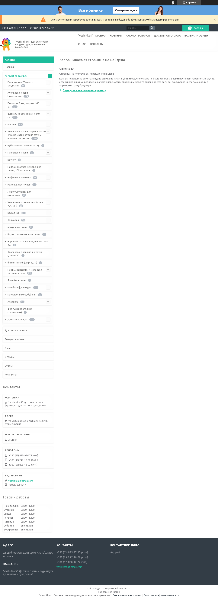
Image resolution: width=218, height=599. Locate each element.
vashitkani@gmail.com (20, 480)
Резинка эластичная (19, 184)
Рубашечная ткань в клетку (23, 145)
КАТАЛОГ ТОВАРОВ (138, 35)
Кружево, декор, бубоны (22, 294)
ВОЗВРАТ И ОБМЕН (196, 35)
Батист (12, 159)
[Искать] (152, 28)
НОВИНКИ (116, 35)
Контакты (11, 374)
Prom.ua (125, 588)
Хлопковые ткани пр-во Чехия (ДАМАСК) (25, 254)
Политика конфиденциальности (161, 595)
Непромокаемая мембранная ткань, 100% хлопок (24, 169)
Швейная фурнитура (19, 287)
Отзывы (9, 357)
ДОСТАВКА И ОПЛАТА (167, 35)
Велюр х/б (14, 212)
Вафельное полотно (19, 177)
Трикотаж (13, 220)
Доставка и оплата (16, 330)
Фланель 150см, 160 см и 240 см (24, 115)
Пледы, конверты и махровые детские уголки (25, 271)
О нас (8, 348)
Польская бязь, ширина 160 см (23, 105)
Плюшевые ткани (18, 152)
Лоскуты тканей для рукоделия (19, 193)
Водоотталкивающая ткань (24, 234)
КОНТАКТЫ (96, 44)
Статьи (9, 365)
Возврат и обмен (14, 339)
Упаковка (13, 301)
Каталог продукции (16, 75)
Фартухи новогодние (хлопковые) (20, 311)
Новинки (9, 67)
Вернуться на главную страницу (84, 90)
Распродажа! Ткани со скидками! (20, 84)
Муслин (12, 124)
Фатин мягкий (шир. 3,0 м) (22, 262)
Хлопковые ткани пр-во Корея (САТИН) (25, 204)
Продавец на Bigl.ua (109, 592)
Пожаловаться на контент (127, 595)
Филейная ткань (17, 280)
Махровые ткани (17, 227)
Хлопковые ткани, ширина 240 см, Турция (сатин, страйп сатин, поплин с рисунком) (27, 135)
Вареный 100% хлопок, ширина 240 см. (28, 243)
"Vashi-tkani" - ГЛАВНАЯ (92, 35)
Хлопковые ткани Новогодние (18, 94)
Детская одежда (17, 319)
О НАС (82, 44)
